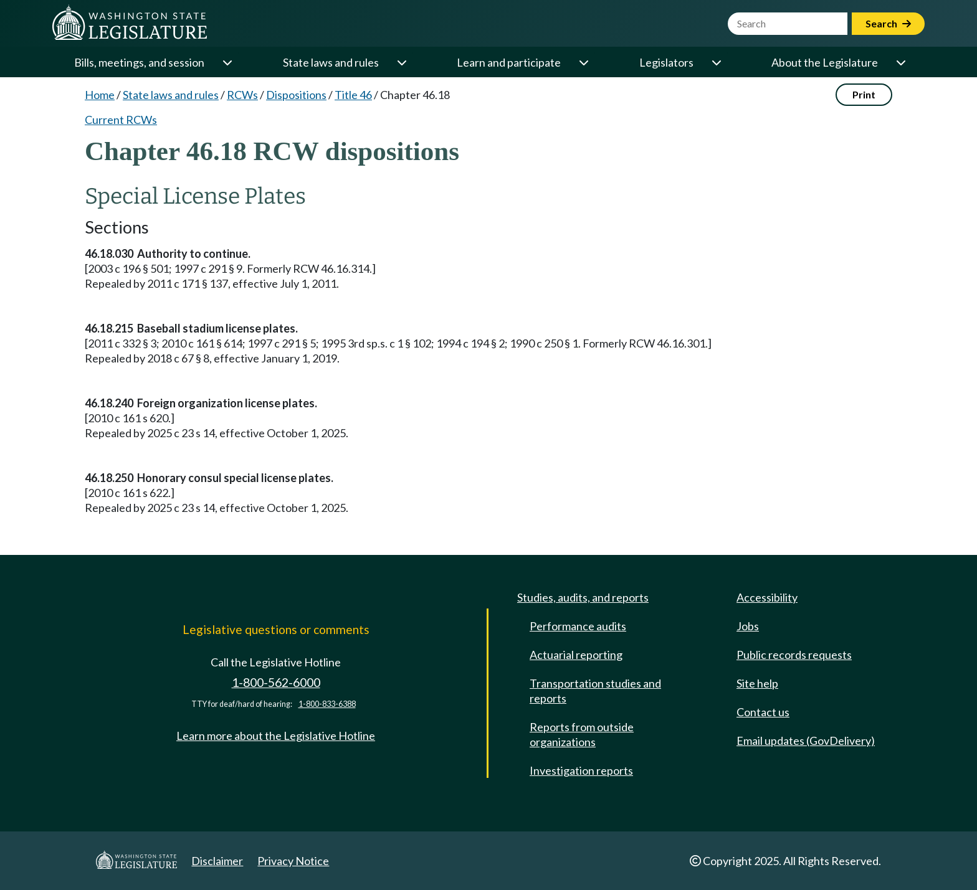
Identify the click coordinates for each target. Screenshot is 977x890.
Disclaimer (217, 861)
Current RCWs (121, 119)
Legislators (666, 62)
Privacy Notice (293, 861)
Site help (757, 683)
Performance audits (578, 626)
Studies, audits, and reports (583, 597)
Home (100, 95)
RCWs (242, 95)
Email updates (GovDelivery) (805, 740)
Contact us (762, 712)
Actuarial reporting (576, 654)
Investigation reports (581, 770)
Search (888, 23)
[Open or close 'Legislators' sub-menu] (716, 62)
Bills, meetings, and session (139, 62)
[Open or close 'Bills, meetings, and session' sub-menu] (227, 62)
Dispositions (296, 95)
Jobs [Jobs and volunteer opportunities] (747, 626)
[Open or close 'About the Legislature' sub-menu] (900, 62)
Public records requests (794, 654)
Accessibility (767, 597)
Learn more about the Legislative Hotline (275, 735)
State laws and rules (331, 62)
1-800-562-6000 (276, 682)
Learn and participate (509, 62)
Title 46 (353, 95)
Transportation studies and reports (595, 690)
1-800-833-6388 (327, 704)
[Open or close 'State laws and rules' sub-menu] (401, 62)
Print (863, 94)
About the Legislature (824, 62)
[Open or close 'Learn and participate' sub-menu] (583, 62)
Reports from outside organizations (582, 734)
